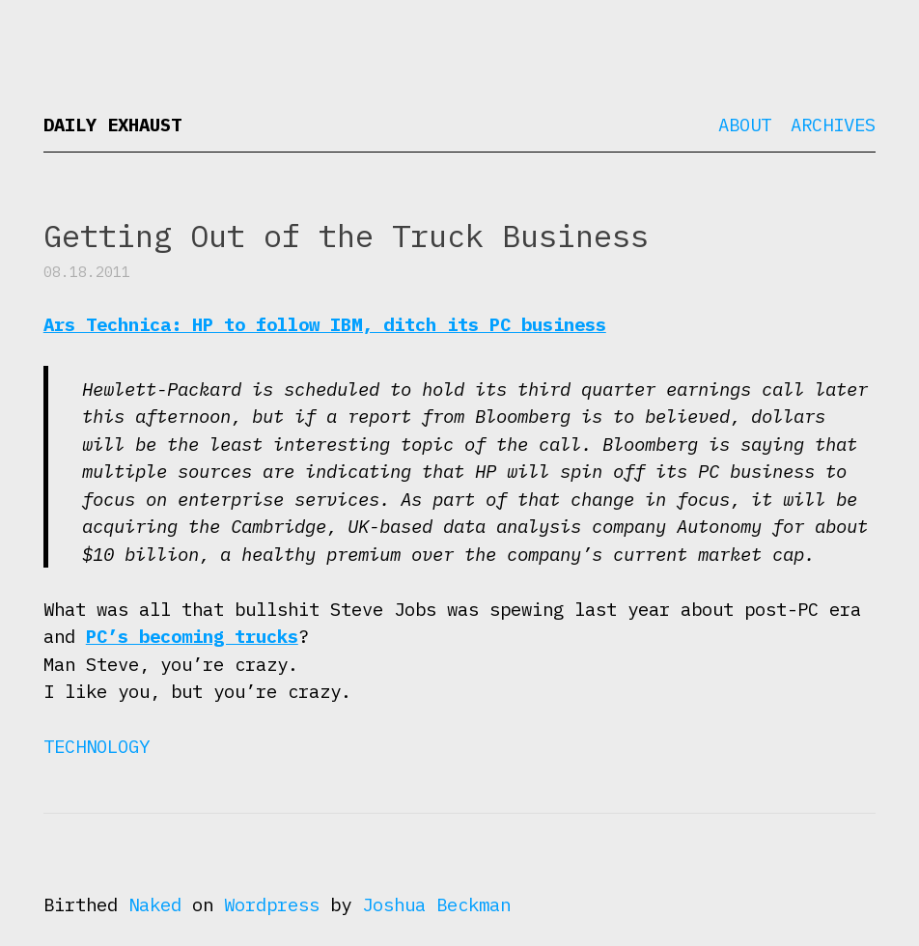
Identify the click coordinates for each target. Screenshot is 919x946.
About (744, 124)
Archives (833, 124)
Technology (96, 746)
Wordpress (272, 904)
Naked (154, 904)
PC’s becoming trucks (192, 636)
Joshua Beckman (436, 904)
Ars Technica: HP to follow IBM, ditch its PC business (324, 324)
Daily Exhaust (112, 124)
